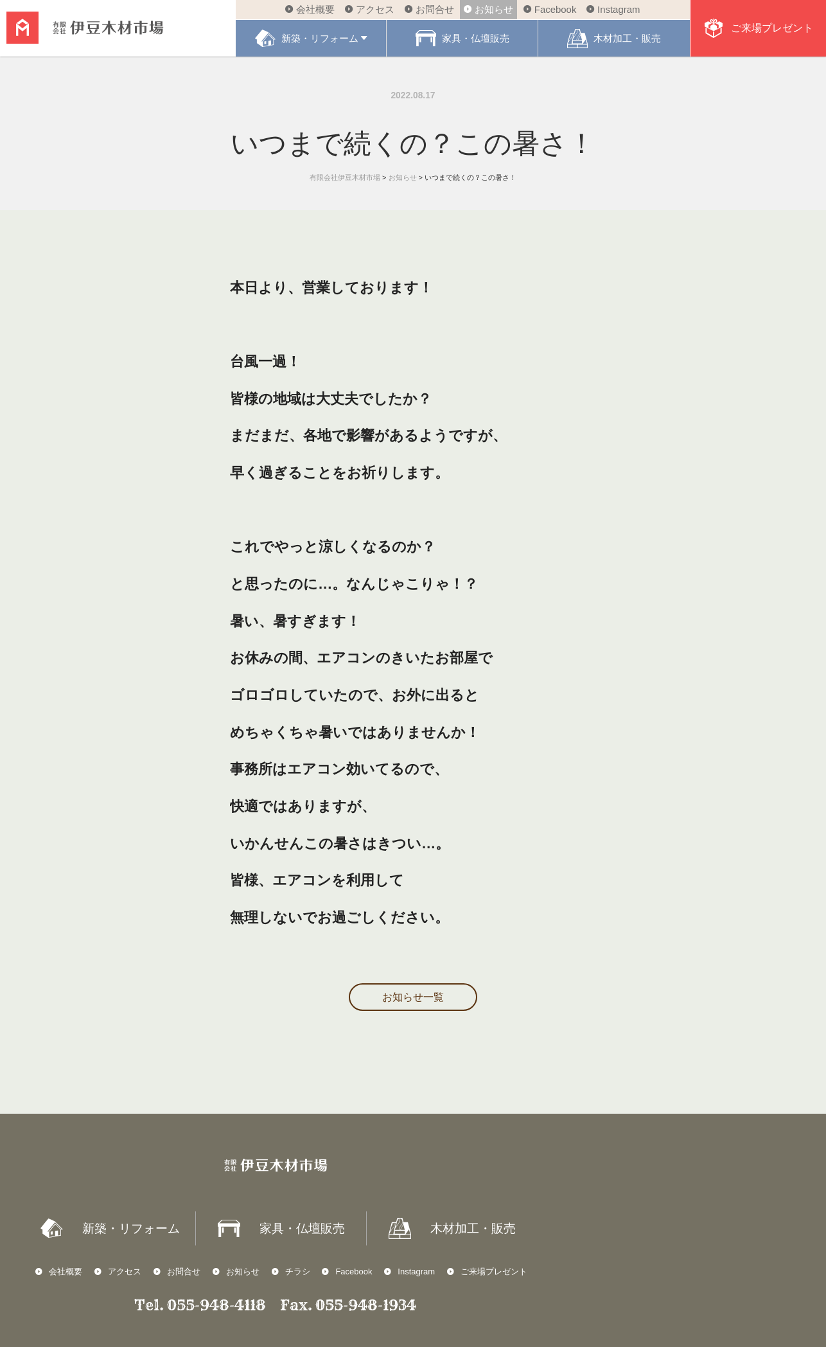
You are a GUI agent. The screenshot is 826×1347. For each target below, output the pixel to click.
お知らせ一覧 (413, 997)
